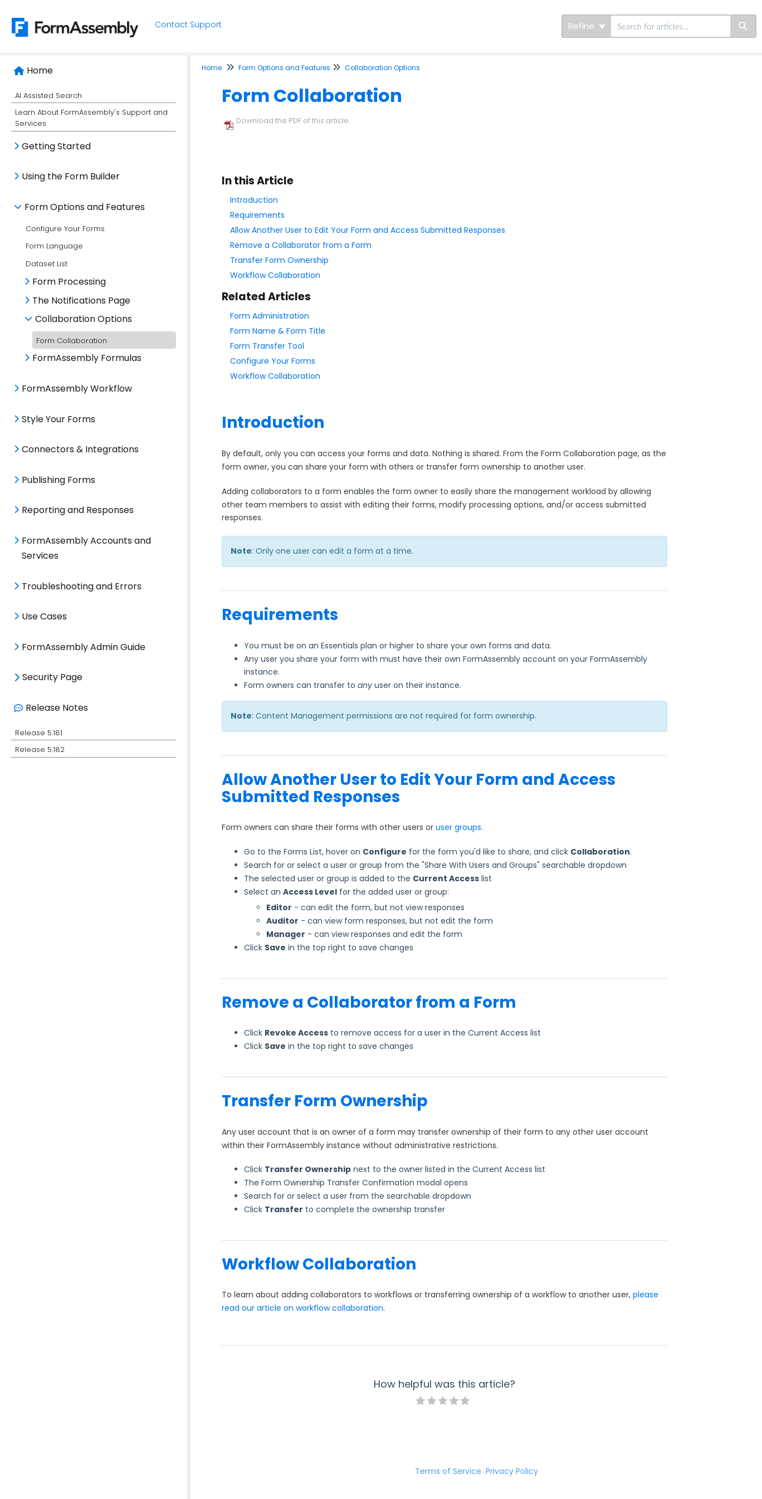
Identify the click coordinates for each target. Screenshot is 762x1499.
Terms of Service (448, 1471)
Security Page (52, 677)
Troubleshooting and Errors (81, 586)
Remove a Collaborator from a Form (301, 245)
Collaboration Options (83, 319)
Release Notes (57, 707)
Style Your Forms (58, 419)
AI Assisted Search (48, 95)
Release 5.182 (40, 749)
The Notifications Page (81, 300)
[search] (670, 26)
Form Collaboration (71, 340)
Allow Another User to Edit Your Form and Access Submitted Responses (367, 230)
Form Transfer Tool (267, 345)
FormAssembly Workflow (77, 388)
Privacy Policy (512, 1471)
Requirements (257, 215)
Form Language (54, 246)
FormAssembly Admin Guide (83, 647)
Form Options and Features (85, 207)
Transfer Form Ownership (279, 260)
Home (40, 70)
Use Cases (44, 616)
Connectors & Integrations (80, 449)
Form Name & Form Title (277, 330)
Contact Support (190, 24)
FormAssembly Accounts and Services (86, 548)
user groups (458, 827)
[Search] (743, 26)
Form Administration (269, 315)
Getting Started (56, 146)
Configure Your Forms (65, 228)
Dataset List (46, 263)
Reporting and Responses (78, 510)
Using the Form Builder (71, 176)
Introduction (254, 200)
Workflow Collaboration (275, 275)
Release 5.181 (38, 732)
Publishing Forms (58, 479)
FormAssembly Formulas (86, 357)
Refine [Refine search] (586, 26)
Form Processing (69, 281)
